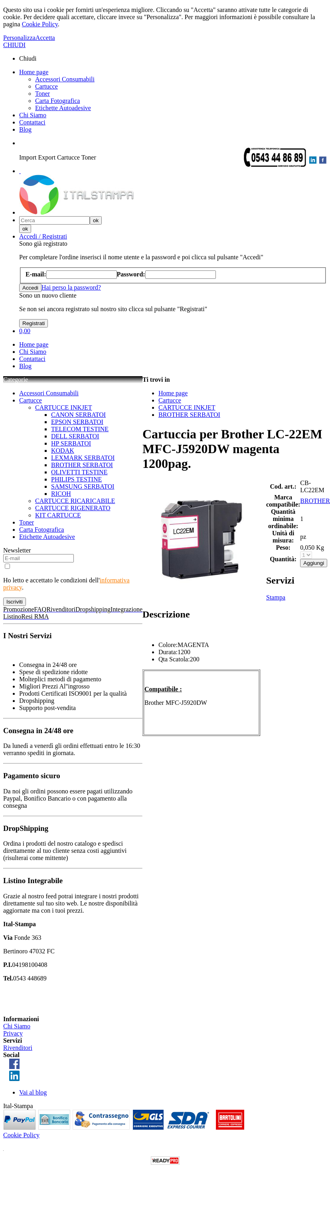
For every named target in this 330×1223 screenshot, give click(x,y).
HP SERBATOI (71, 443)
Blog (25, 129)
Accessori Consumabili (65, 79)
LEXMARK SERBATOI (83, 457)
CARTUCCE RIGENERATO (73, 508)
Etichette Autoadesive (63, 108)
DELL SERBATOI (75, 436)
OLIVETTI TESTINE (79, 472)
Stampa (275, 597)
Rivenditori (17, 1047)
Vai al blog (33, 1092)
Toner (42, 93)
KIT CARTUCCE (58, 515)
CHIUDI (14, 44)
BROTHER (315, 500)
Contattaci (32, 122)
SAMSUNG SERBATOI (82, 486)
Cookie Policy (40, 24)
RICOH (61, 493)
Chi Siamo (32, 115)
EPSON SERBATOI (77, 421)
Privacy (13, 1033)
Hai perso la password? (71, 287)
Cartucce (46, 86)
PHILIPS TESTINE (76, 479)
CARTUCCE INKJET (63, 407)
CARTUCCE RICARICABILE (75, 500)
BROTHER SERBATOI (82, 465)
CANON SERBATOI (78, 414)
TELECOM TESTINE (80, 429)
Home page (33, 72)
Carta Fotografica (57, 100)
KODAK (62, 450)
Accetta (45, 37)
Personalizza (19, 37)
